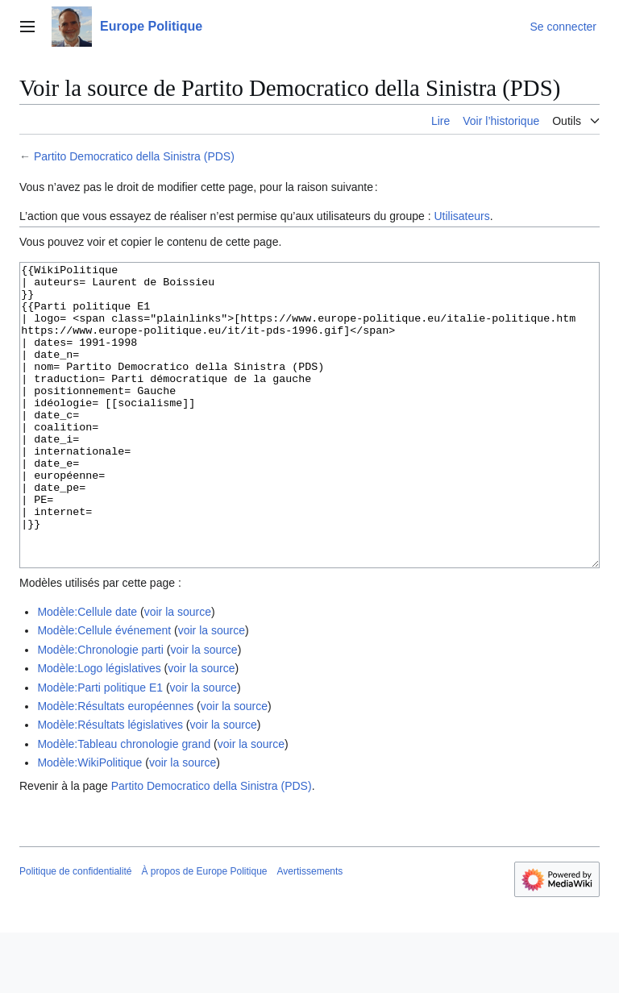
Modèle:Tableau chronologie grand (123, 804)
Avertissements (310, 931)
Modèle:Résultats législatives (110, 785)
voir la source (177, 672)
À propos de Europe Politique (204, 931)
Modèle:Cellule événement (104, 690)
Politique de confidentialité (75, 931)
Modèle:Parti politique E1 (100, 748)
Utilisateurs (461, 216)
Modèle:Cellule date (87, 672)
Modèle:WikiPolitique (89, 822)
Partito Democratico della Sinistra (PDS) (134, 156)
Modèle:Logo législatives (98, 728)
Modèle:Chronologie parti (100, 710)
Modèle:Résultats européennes (115, 766)
